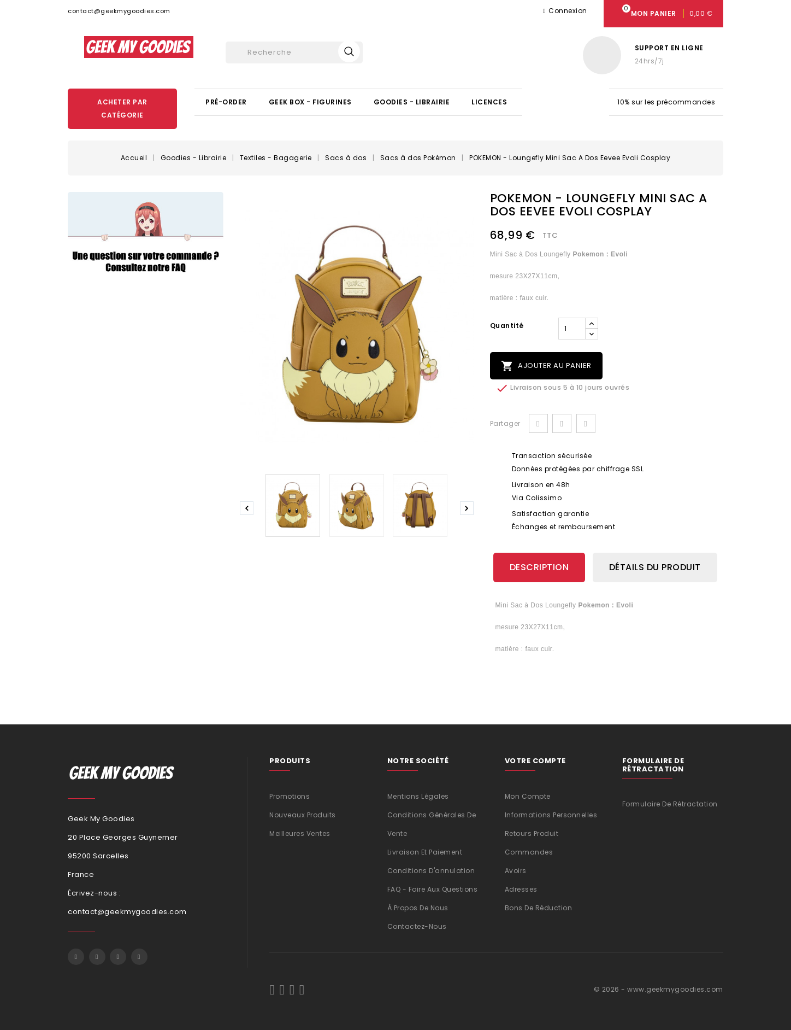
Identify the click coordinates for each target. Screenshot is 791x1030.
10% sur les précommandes (666, 102)
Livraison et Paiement (425, 851)
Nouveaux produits (302, 814)
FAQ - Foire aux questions (432, 888)
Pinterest (585, 423)
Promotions (289, 795)
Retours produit (532, 833)
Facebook (76, 957)
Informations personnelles (551, 814)
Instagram (139, 957)
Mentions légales (418, 795)
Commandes (529, 851)
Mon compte (528, 795)
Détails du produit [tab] (655, 567)
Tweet (561, 423)
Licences (489, 102)
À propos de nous (417, 907)
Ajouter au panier (546, 366)
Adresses (521, 888)
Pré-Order (226, 102)
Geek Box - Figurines (310, 102)
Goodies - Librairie (412, 102)
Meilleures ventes (299, 833)
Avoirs (516, 870)
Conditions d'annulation (431, 870)
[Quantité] (572, 329)
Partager (538, 423)
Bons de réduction (538, 907)
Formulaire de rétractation (670, 804)
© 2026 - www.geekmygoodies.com (658, 988)
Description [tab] (539, 567)
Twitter (97, 957)
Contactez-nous (417, 925)
